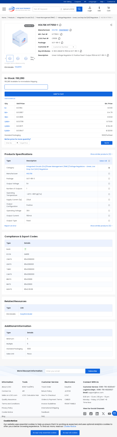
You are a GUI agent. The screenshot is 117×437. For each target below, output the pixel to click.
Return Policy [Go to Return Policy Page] (46, 391)
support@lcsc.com (96, 392)
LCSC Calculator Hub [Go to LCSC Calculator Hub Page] (30, 395)
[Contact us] (114, 414)
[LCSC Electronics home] (19, 9)
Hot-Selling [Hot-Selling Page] (68, 2)
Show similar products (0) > (101, 154)
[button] (93, 1)
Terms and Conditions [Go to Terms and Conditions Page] (11, 404)
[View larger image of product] (20, 38)
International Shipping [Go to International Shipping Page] (50, 408)
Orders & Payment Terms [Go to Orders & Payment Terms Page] (51, 399)
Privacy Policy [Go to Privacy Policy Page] (7, 408)
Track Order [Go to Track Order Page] (46, 387)
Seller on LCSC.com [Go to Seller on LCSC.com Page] (9, 395)
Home (4, 18)
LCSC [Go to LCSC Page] (67, 395)
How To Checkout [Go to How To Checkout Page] (48, 395)
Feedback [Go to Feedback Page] (45, 412)
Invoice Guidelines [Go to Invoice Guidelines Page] (48, 404)
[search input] (55, 9)
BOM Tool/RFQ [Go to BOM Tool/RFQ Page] (28, 387)
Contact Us (111, 2)
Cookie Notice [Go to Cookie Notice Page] (7, 412)
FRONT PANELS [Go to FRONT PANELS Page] (70, 404)
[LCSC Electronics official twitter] (103, 414)
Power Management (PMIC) (45, 18)
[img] (10, 58)
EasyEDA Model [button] (26, 314)
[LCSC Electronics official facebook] (91, 414)
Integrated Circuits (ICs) (25, 18)
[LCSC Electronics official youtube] (109, 414)
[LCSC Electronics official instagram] (84, 414)
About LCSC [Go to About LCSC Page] (6, 387)
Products (11, 18)
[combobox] (64, 47)
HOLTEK (55, 30)
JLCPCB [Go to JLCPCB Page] (67, 391)
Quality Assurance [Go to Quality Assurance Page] (9, 399)
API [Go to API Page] (23, 391)
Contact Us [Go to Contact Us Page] (6, 391)
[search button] (79, 9)
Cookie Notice (70, 426)
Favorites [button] (29, 25)
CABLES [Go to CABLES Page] (67, 399)
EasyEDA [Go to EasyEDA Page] (68, 387)
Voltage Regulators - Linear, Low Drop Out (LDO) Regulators (78, 18)
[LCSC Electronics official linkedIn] (97, 414)
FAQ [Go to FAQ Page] (43, 416)
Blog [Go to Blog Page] (3, 416)
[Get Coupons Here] (77, 2)
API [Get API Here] (85, 2)
